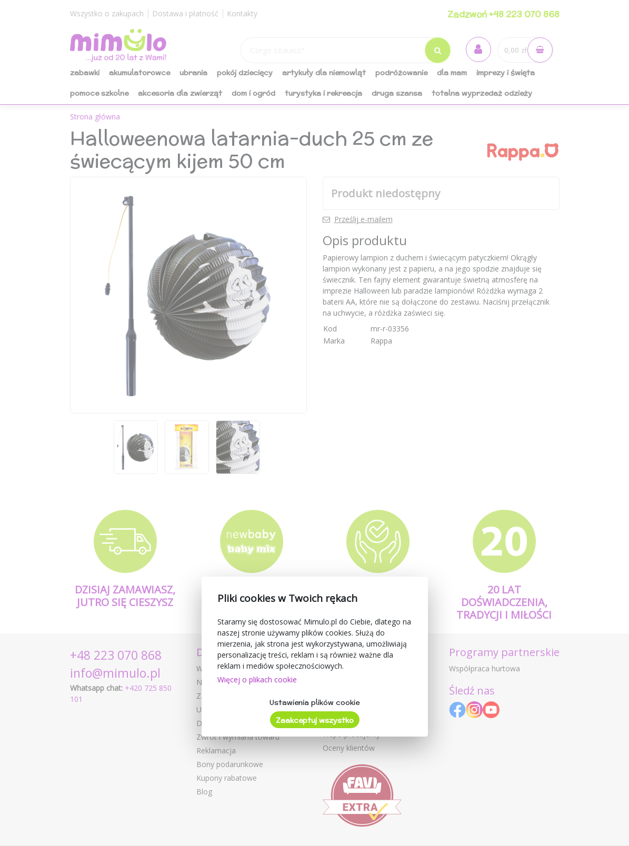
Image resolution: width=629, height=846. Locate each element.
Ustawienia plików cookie (314, 702)
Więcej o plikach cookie (257, 679)
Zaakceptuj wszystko (315, 720)
